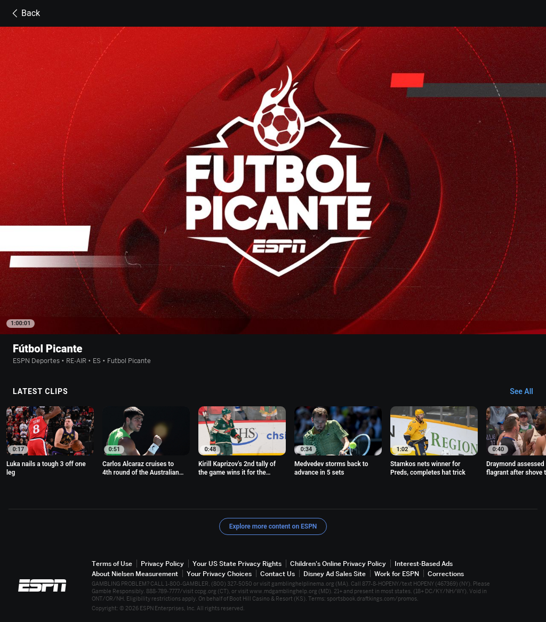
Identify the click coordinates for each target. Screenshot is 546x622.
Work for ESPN (396, 574)
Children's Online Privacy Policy (338, 564)
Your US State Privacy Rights (237, 564)
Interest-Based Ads (424, 564)
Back (24, 13)
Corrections (446, 574)
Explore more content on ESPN (273, 526)
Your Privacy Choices (219, 574)
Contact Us (277, 574)
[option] (50, 442)
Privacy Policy (162, 564)
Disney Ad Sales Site (334, 574)
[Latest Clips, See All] (526, 392)
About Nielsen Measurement (135, 574)
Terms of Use (112, 564)
